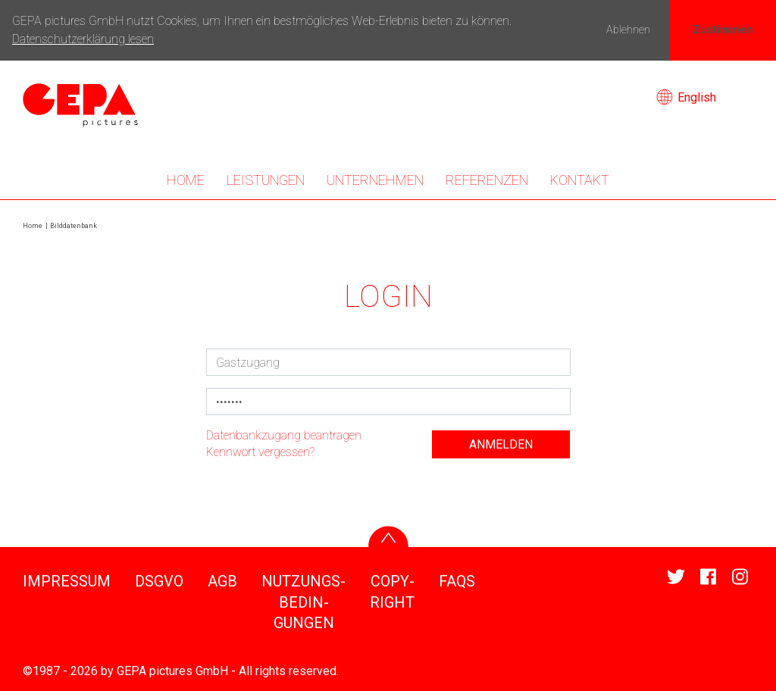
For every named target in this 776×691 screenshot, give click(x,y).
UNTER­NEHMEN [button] (375, 180)
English (686, 97)
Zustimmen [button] (723, 29)
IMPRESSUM (67, 581)
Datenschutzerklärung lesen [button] (83, 39)
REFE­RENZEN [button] (487, 180)
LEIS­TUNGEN (266, 180)
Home (186, 180)
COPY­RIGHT (392, 591)
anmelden (501, 444)
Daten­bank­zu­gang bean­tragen (283, 435)
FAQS (457, 581)
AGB (222, 581)
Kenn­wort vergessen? (260, 452)
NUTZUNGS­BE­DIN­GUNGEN (303, 602)
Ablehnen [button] (628, 29)
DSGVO (159, 581)
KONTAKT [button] (579, 180)
